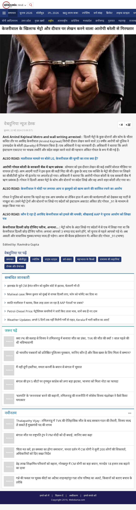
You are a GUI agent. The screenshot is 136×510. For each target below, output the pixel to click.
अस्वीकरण (73, 495)
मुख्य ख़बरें (39, 20)
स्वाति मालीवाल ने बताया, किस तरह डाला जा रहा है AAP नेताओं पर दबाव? (45, 303)
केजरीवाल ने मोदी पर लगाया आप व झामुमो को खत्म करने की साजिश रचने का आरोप (71, 189)
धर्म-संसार (67, 259)
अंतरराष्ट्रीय (62, 20)
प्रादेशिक (75, 20)
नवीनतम (11, 412)
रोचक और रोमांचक (15, 266)
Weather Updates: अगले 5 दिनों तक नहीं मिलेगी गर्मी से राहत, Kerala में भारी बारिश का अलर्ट (58, 320)
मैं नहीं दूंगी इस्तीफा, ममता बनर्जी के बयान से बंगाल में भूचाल (49, 367)
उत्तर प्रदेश (26, 20)
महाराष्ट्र (122, 20)
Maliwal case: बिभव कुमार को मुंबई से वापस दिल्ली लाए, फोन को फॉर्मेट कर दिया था (52, 294)
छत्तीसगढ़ (100, 20)
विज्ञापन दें (59, 495)
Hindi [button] (21, 5)
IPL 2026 (53, 13)
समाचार (12, 13)
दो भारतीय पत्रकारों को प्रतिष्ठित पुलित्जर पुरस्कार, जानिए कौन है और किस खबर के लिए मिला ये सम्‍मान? (73, 353)
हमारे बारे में (44, 495)
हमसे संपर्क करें (90, 495)
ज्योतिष (86, 13)
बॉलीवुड (40, 13)
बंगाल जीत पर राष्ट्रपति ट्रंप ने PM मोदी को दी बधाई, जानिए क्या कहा (54, 435)
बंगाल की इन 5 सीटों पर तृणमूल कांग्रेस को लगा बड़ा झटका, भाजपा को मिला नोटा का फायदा (67, 381)
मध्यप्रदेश (87, 20)
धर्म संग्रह (98, 13)
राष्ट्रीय (51, 20)
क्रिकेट (109, 13)
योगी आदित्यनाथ (9, 20)
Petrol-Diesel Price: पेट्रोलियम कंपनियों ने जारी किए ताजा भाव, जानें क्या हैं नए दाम (52, 311)
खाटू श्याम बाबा (70, 13)
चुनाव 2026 (26, 13)
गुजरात (111, 20)
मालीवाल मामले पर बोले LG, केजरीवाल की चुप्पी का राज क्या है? (59, 158)
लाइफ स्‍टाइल (122, 13)
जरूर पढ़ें (11, 330)
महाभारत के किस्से (85, 259)
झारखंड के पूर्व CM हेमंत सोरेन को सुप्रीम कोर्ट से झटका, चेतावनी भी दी (43, 286)
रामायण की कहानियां (109, 259)
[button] (4, 13)
